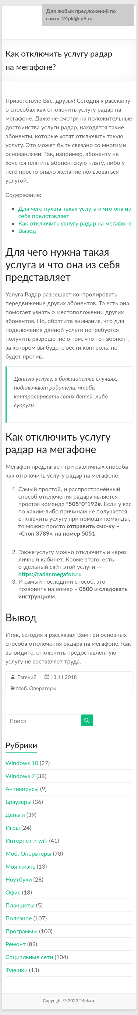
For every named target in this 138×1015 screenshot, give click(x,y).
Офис (13, 892)
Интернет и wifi (27, 840)
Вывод (27, 230)
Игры (13, 827)
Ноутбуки (19, 879)
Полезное (19, 917)
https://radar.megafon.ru (50, 573)
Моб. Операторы (36, 688)
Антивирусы (22, 788)
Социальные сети (29, 956)
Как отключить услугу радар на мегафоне (75, 223)
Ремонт (16, 943)
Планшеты (20, 905)
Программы (22, 930)
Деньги (15, 814)
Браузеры (19, 801)
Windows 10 (22, 762)
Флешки (17, 969)
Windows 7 (20, 775)
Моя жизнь (20, 866)
